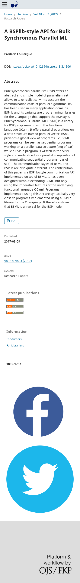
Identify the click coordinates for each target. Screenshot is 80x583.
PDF (13, 221)
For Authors (14, 339)
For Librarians (15, 345)
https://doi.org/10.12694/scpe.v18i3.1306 (41, 66)
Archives (22, 14)
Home (8, 14)
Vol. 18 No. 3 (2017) (45, 14)
